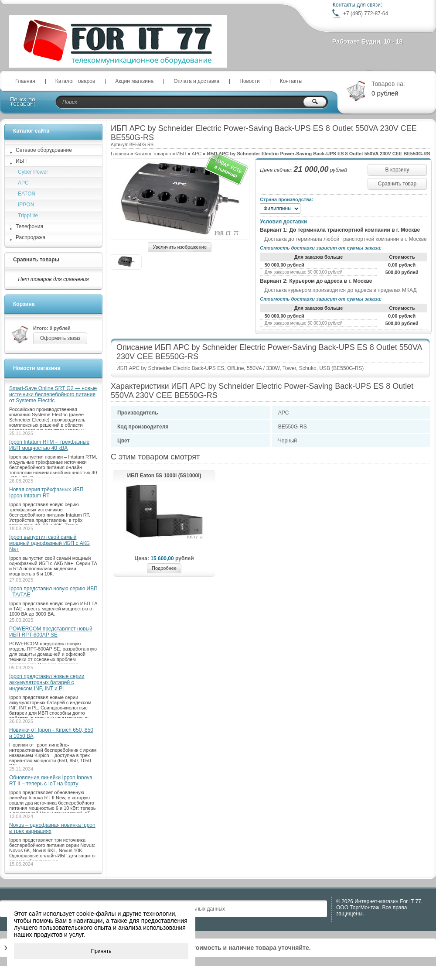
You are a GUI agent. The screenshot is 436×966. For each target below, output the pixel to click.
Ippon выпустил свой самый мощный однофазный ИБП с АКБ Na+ (49, 543)
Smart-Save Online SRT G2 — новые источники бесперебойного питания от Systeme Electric (53, 394)
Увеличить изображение (180, 247)
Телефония (29, 226)
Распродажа (30, 237)
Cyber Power (33, 172)
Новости (249, 81)
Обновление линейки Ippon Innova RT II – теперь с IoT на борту (50, 780)
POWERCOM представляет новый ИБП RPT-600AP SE (50, 632)
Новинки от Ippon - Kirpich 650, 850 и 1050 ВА (51, 733)
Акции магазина (134, 81)
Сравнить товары (36, 260)
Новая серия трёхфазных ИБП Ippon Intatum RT (46, 492)
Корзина (23, 304)
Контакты (291, 81)
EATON (26, 194)
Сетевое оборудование (44, 150)
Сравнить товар (397, 184)
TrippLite (28, 215)
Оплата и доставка (196, 81)
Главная (25, 81)
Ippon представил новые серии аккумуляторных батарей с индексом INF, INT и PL (46, 682)
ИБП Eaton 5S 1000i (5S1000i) (164, 476)
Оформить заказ (60, 338)
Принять (101, 951)
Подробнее (164, 568)
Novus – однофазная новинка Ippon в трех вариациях (52, 828)
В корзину (397, 170)
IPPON (26, 205)
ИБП (181, 153)
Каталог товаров (75, 81)
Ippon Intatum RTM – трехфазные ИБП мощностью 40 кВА (49, 445)
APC (197, 153)
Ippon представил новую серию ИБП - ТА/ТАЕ (53, 592)
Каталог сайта (31, 131)
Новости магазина (36, 368)
